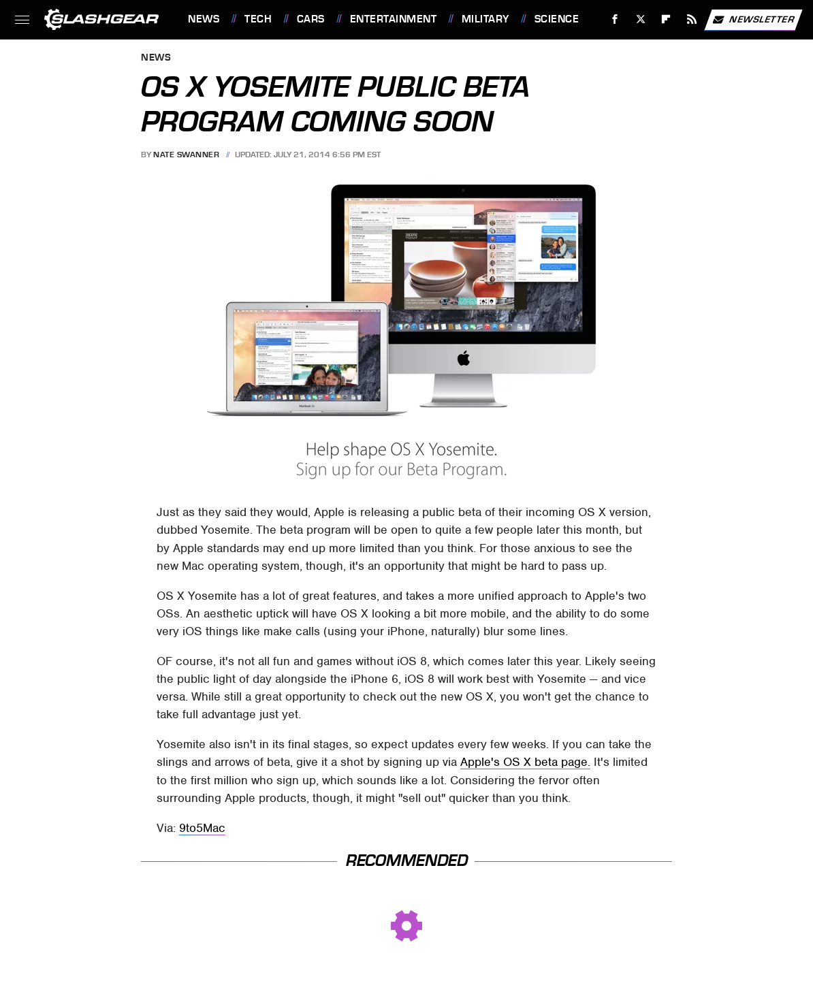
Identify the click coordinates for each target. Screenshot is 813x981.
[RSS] (692, 19)
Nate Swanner (186, 154)
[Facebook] (615, 19)
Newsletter (753, 20)
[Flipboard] (666, 19)
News (203, 19)
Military (485, 19)
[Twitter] (640, 19)
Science (557, 19)
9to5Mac (202, 827)
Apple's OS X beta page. (525, 761)
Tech (258, 19)
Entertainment (393, 19)
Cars (311, 19)
